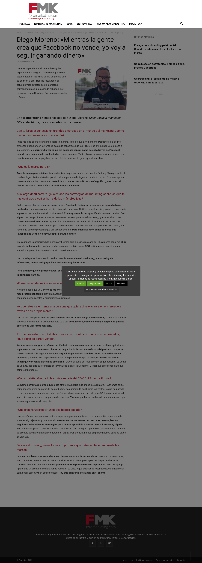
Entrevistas (84, 23)
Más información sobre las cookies (101, 289)
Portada (24, 23)
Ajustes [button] (108, 283)
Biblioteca (135, 23)
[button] (181, 24)
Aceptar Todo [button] (95, 283)
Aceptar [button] (80, 283)
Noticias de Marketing (48, 23)
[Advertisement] (127, 11)
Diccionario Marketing (110, 23)
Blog (70, 23)
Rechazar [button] (121, 283)
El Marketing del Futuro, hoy (41, 18)
